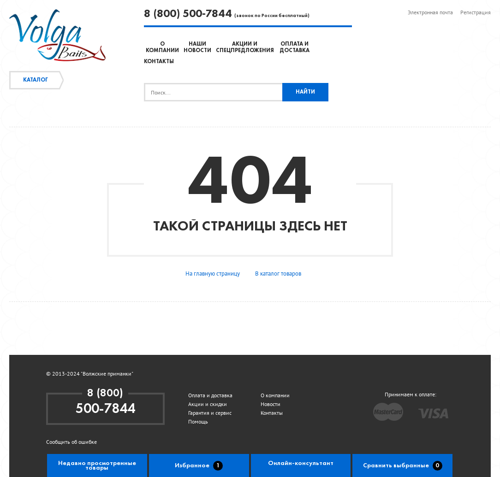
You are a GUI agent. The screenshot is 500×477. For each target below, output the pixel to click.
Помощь (198, 421)
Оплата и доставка (210, 395)
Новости (270, 403)
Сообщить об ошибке (71, 441)
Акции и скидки (207, 403)
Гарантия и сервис (210, 412)
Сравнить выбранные (402, 466)
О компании (275, 395)
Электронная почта (430, 12)
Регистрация (475, 12)
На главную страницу (212, 273)
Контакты (159, 62)
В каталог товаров (278, 273)
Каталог (35, 80)
